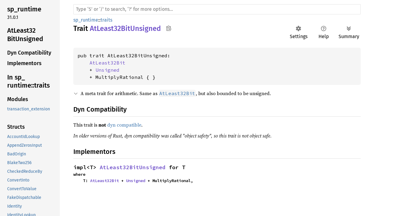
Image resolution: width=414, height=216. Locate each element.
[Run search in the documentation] (217, 9)
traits (106, 20)
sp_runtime (85, 20)
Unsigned (107, 70)
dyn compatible (124, 125)
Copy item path (169, 28)
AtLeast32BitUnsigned (133, 167)
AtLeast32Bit (107, 63)
